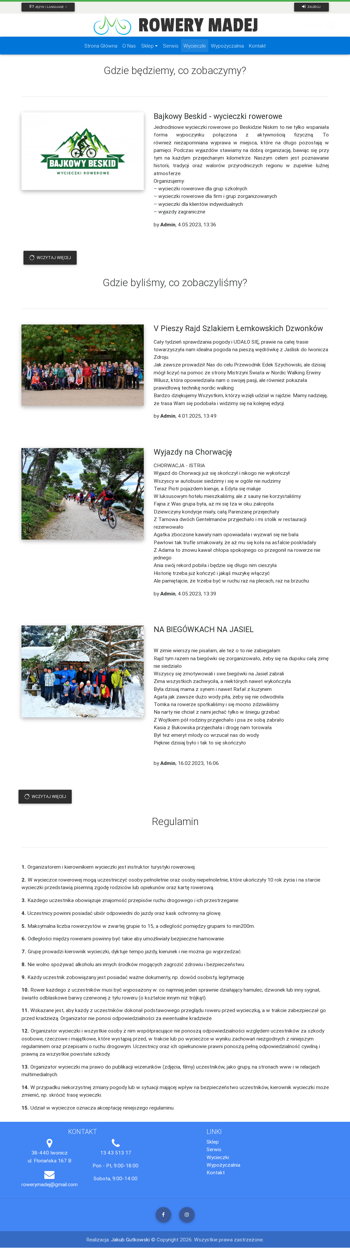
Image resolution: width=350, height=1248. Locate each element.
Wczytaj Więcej (50, 257)
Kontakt (216, 1172)
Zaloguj (311, 7)
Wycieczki (218, 1157)
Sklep (213, 1142)
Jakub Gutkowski (131, 1239)
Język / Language (47, 7)
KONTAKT (315, 25)
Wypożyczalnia (223, 1165)
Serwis (214, 1149)
